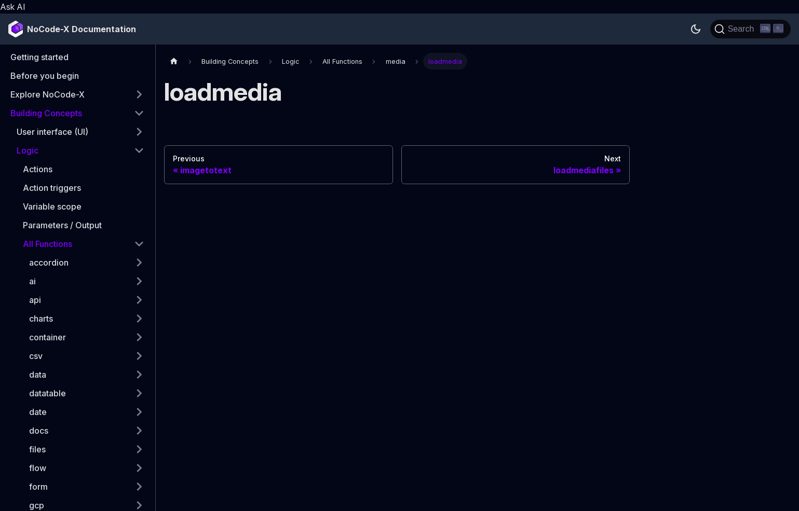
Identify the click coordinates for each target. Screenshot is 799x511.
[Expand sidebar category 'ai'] (139, 281)
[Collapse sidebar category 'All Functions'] (139, 244)
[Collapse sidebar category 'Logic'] (139, 150)
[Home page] (174, 61)
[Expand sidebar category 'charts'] (139, 318)
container (47, 337)
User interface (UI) (52, 132)
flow (37, 468)
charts (41, 318)
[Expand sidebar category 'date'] (139, 412)
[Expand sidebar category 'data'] (139, 374)
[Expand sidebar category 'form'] (139, 486)
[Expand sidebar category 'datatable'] (139, 393)
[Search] (750, 29)
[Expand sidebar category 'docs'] (139, 430)
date (38, 412)
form (38, 486)
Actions (37, 169)
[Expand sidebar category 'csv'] (139, 356)
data (37, 374)
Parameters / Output (62, 225)
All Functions (47, 244)
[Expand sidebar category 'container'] (139, 337)
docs (38, 430)
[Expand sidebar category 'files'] (139, 449)
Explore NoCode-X (47, 94)
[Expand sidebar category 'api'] (139, 300)
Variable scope (52, 206)
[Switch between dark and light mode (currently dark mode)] (695, 29)
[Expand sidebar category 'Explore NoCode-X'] (139, 94)
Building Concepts (46, 113)
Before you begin (44, 76)
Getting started (39, 57)
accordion (49, 262)
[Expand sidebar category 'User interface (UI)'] (139, 131)
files (37, 449)
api (35, 300)
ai (32, 281)
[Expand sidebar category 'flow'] (139, 468)
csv (36, 356)
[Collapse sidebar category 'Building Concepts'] (139, 113)
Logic (27, 150)
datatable (47, 393)
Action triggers (52, 188)
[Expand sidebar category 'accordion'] (139, 262)
